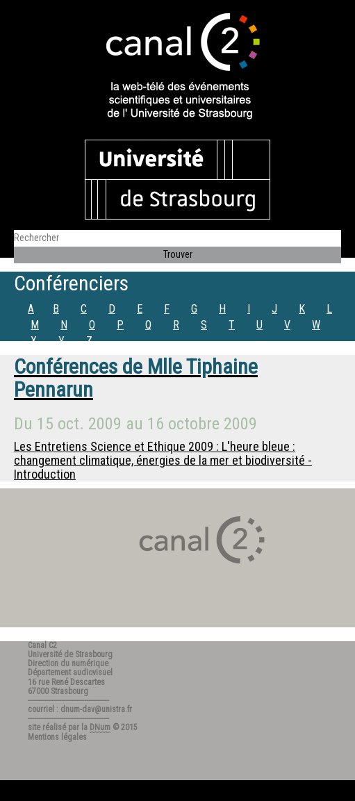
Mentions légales (57, 737)
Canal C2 (42, 645)
